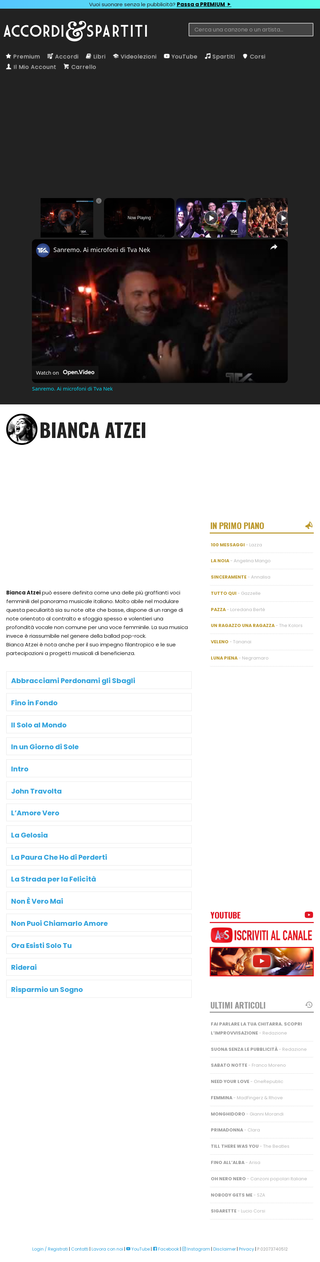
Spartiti (220, 57)
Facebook (166, 1229)
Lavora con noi (107, 1229)
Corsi (254, 57)
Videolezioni (135, 57)
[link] (43, 250)
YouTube (181, 57)
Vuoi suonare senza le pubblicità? (160, 4)
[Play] (211, 218)
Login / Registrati (50, 1229)
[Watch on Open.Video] (65, 372)
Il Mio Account (31, 67)
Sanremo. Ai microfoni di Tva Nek (101, 249)
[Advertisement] (160, 127)
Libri (96, 57)
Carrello (80, 67)
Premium (23, 57)
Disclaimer (224, 1229)
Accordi (63, 57)
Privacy (246, 1229)
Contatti (79, 1229)
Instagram (196, 1229)
